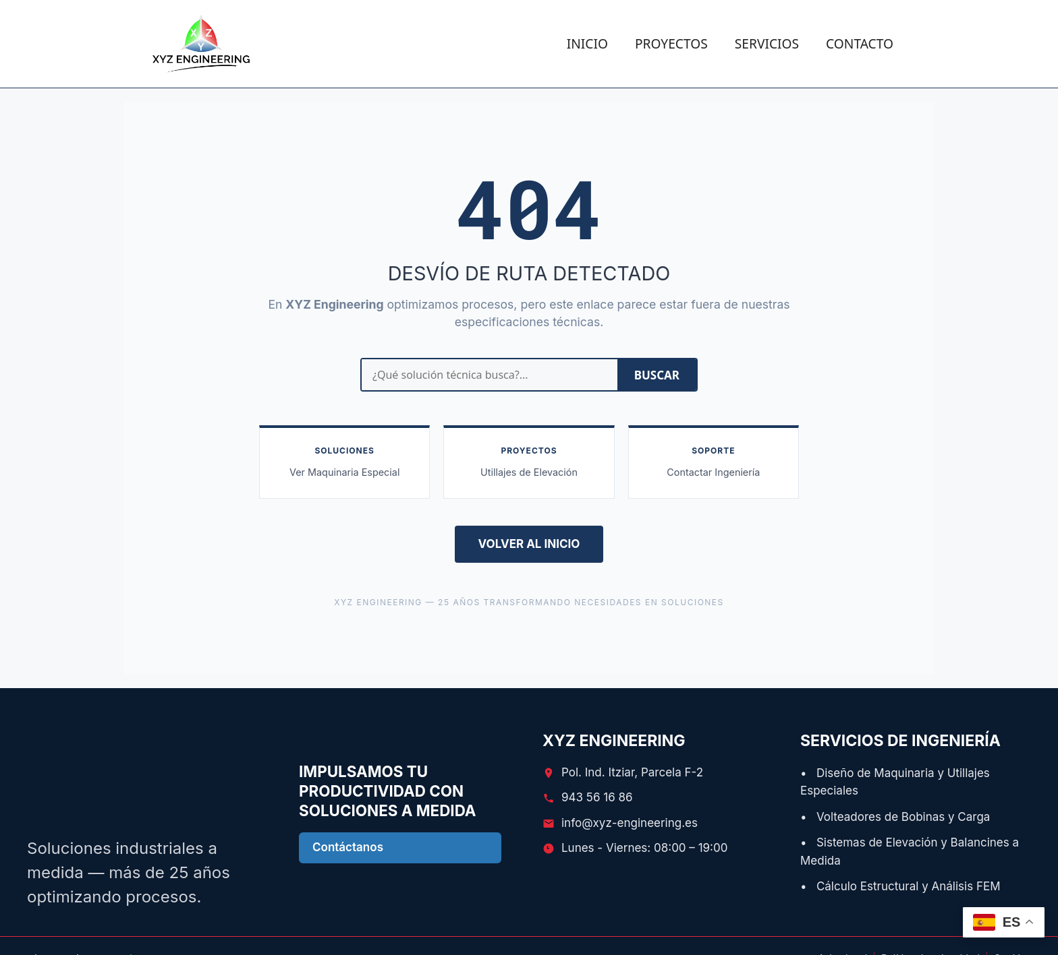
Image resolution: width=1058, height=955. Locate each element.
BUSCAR (656, 375)
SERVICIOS (767, 43)
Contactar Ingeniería (713, 472)
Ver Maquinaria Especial (344, 472)
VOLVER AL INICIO (529, 544)
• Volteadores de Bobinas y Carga (895, 817)
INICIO (587, 43)
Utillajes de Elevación (529, 472)
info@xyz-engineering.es (629, 823)
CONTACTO (859, 43)
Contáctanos (347, 847)
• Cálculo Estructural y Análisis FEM (900, 886)
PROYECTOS (671, 43)
